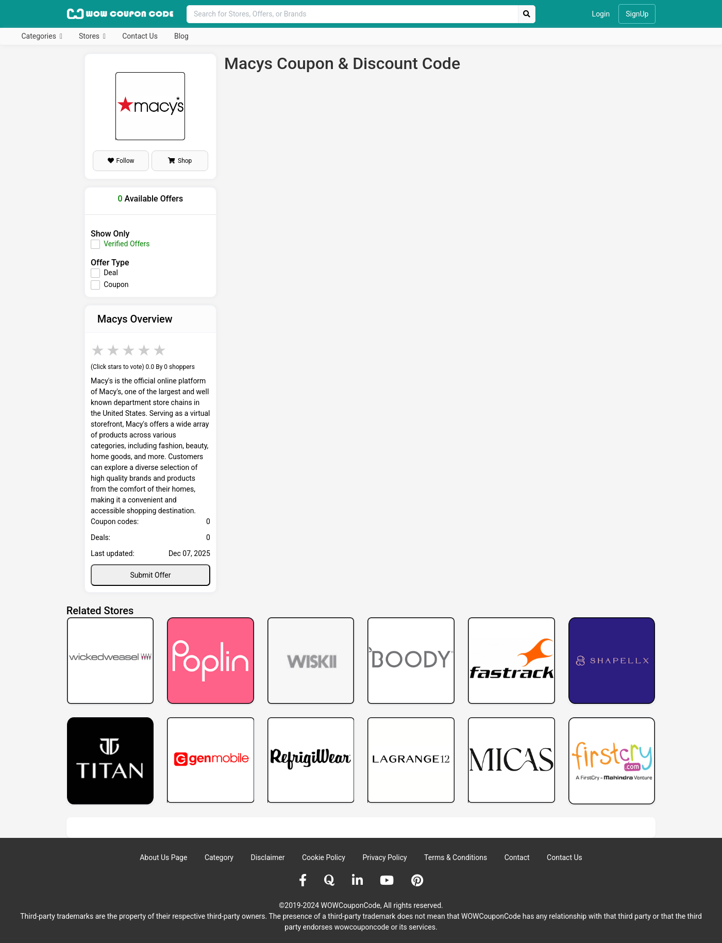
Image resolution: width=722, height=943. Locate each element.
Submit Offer (150, 575)
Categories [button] (40, 36)
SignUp (637, 14)
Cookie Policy (323, 857)
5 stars (160, 350)
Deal (111, 272)
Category (219, 857)
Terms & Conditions (455, 857)
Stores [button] (90, 36)
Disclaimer (267, 857)
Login (601, 14)
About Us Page (163, 857)
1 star (98, 350)
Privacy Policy (384, 857)
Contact (517, 857)
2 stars (114, 350)
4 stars (145, 350)
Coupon (116, 284)
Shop (180, 160)
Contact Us (140, 36)
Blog (181, 36)
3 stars (129, 350)
